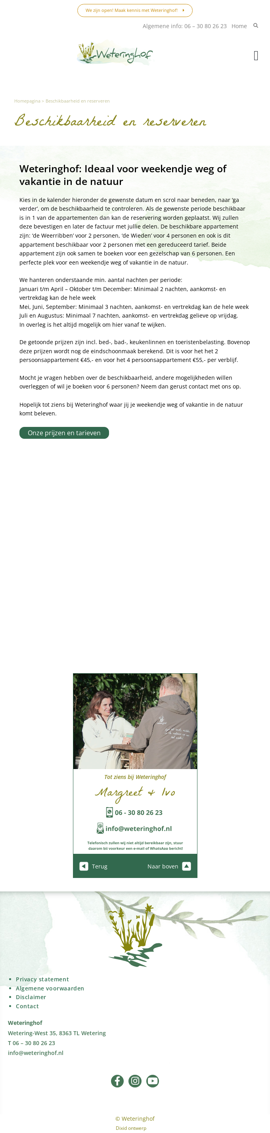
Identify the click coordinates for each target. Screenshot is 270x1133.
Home (239, 26)
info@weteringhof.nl (35, 1053)
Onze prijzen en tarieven (64, 432)
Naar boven (169, 866)
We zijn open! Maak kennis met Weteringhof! (135, 10)
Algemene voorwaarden (50, 988)
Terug (93, 866)
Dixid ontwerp (131, 1128)
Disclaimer (31, 997)
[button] (256, 56)
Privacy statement (42, 979)
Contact (27, 1006)
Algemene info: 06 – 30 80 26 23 (185, 26)
